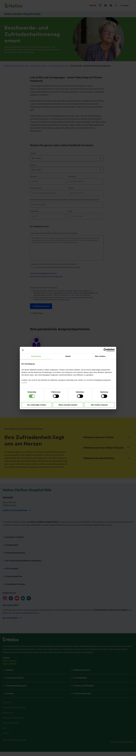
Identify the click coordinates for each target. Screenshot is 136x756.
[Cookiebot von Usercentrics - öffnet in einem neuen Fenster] (105, 350)
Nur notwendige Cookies (36, 405)
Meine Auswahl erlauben (68, 405)
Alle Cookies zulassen (99, 405)
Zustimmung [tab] (36, 356)
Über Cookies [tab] (100, 356)
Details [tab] (68, 356)
